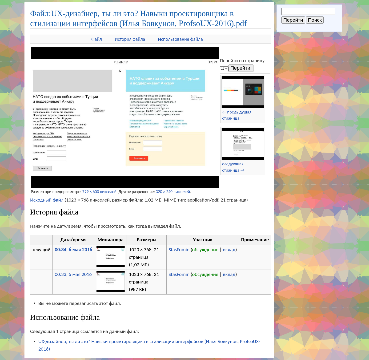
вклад (229, 250)
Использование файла (180, 39)
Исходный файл (47, 200)
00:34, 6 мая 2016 (73, 250)
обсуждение (205, 250)
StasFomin (178, 250)
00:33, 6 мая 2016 (73, 274)
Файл (96, 39)
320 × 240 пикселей (173, 191)
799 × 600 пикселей (99, 191)
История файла (130, 39)
